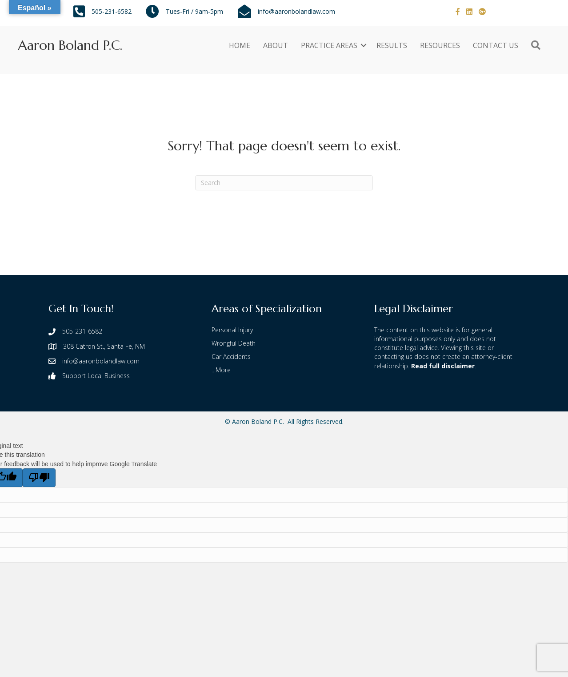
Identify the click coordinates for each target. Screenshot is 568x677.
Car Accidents (231, 356)
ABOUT (275, 45)
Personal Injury (232, 330)
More (223, 370)
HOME (239, 45)
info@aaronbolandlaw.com (296, 11)
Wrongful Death (234, 343)
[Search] (284, 182)
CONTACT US (495, 45)
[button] (363, 45)
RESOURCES (440, 45)
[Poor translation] (39, 477)
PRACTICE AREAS (329, 45)
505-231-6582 (112, 11)
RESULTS (391, 45)
